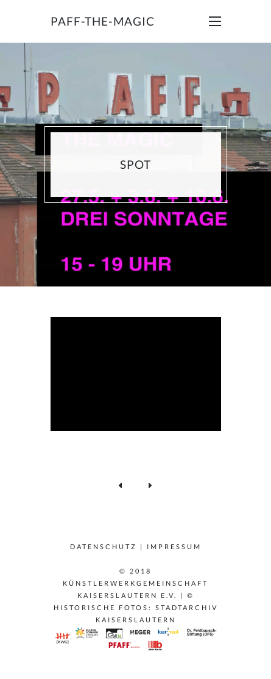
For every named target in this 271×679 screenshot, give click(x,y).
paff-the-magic (103, 21)
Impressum (174, 546)
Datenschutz (103, 546)
